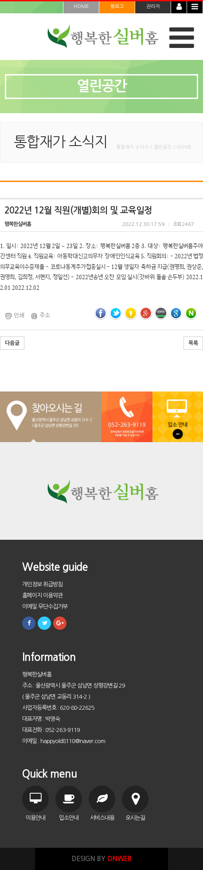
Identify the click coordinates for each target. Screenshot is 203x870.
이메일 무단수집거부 (44, 606)
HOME (81, 6)
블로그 (117, 6)
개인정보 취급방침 (42, 584)
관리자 (153, 6)
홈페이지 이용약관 (42, 595)
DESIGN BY (102, 858)
